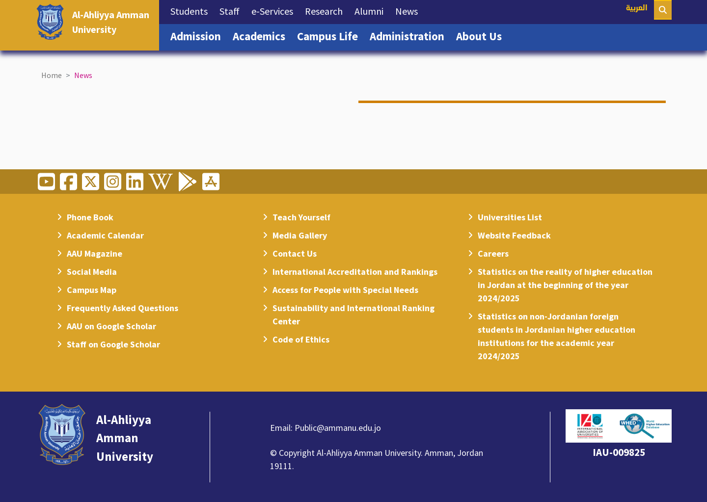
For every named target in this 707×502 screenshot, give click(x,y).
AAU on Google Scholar (111, 326)
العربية (637, 8)
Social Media (92, 271)
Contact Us (294, 253)
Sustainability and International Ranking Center (353, 314)
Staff (232, 10)
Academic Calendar (105, 235)
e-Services (275, 10)
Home (51, 75)
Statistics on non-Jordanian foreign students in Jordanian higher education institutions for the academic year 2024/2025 (556, 336)
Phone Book (90, 217)
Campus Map (91, 289)
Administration (410, 35)
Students (192, 10)
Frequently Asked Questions (122, 308)
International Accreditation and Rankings (354, 271)
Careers (493, 253)
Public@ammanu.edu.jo (338, 427)
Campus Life (330, 35)
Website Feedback (514, 235)
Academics (262, 35)
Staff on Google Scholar (113, 344)
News (409, 10)
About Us (482, 35)
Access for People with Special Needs (345, 289)
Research (327, 10)
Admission (198, 35)
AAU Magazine (94, 253)
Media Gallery (299, 235)
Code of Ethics (300, 339)
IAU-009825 (619, 452)
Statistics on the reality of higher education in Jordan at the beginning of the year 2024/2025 (565, 285)
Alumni (371, 10)
